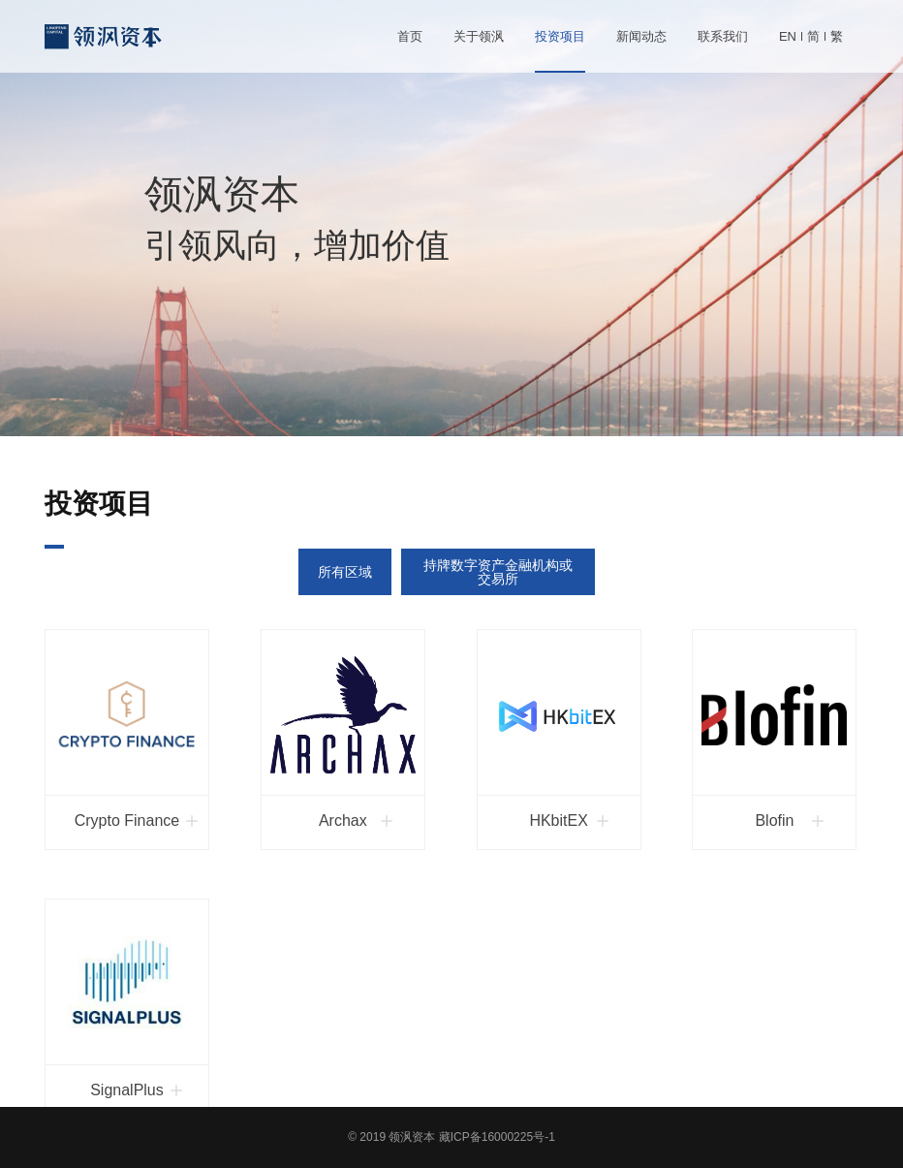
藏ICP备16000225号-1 (497, 1137)
